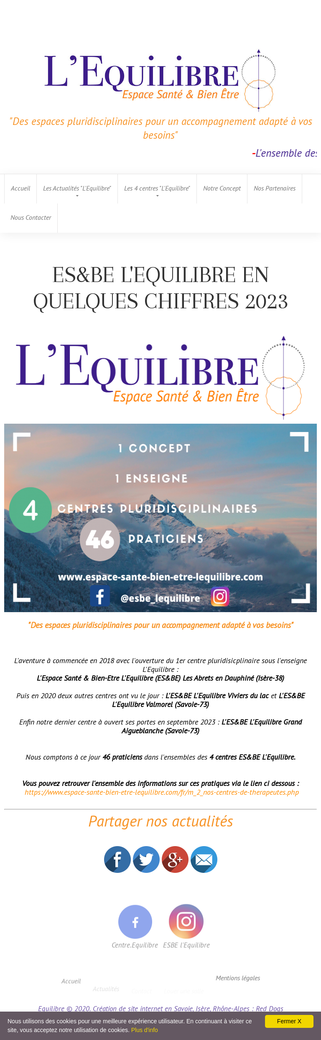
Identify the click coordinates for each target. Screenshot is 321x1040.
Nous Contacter (30, 217)
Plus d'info (144, 1030)
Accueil (20, 188)
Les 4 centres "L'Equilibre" (157, 188)
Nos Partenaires (275, 188)
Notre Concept (222, 188)
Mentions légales (238, 978)
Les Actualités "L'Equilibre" (77, 188)
